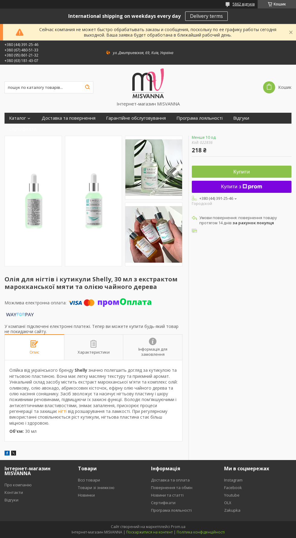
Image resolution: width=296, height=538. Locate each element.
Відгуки (241, 118)
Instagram (233, 480)
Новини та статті (167, 495)
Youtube (232, 495)
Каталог (17, 118)
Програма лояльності (199, 118)
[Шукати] (87, 87)
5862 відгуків (244, 4)
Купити (241, 172)
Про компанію (18, 485)
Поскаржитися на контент (149, 532)
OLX (227, 502)
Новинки (86, 495)
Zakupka (232, 510)
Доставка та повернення (68, 118)
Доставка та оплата (170, 480)
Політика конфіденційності (201, 532)
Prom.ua (178, 526)
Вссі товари (89, 480)
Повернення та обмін (171, 487)
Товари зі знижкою (96, 487)
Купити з (241, 187)
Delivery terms (206, 16)
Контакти (14, 492)
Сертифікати (22, 129)
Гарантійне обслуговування (136, 118)
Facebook (233, 487)
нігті (62, 411)
